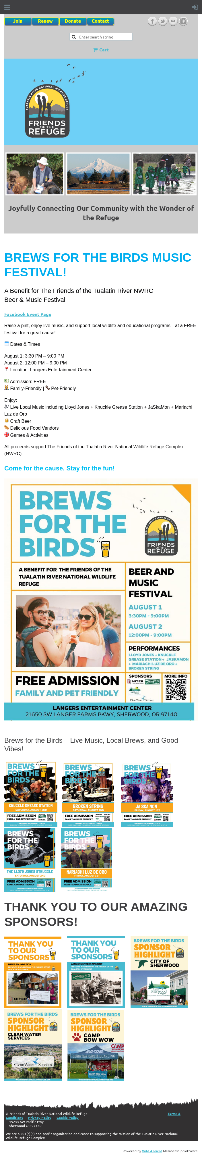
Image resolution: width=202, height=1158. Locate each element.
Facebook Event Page (27, 314)
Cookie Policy (68, 1117)
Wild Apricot (152, 1151)
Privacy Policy (39, 1117)
